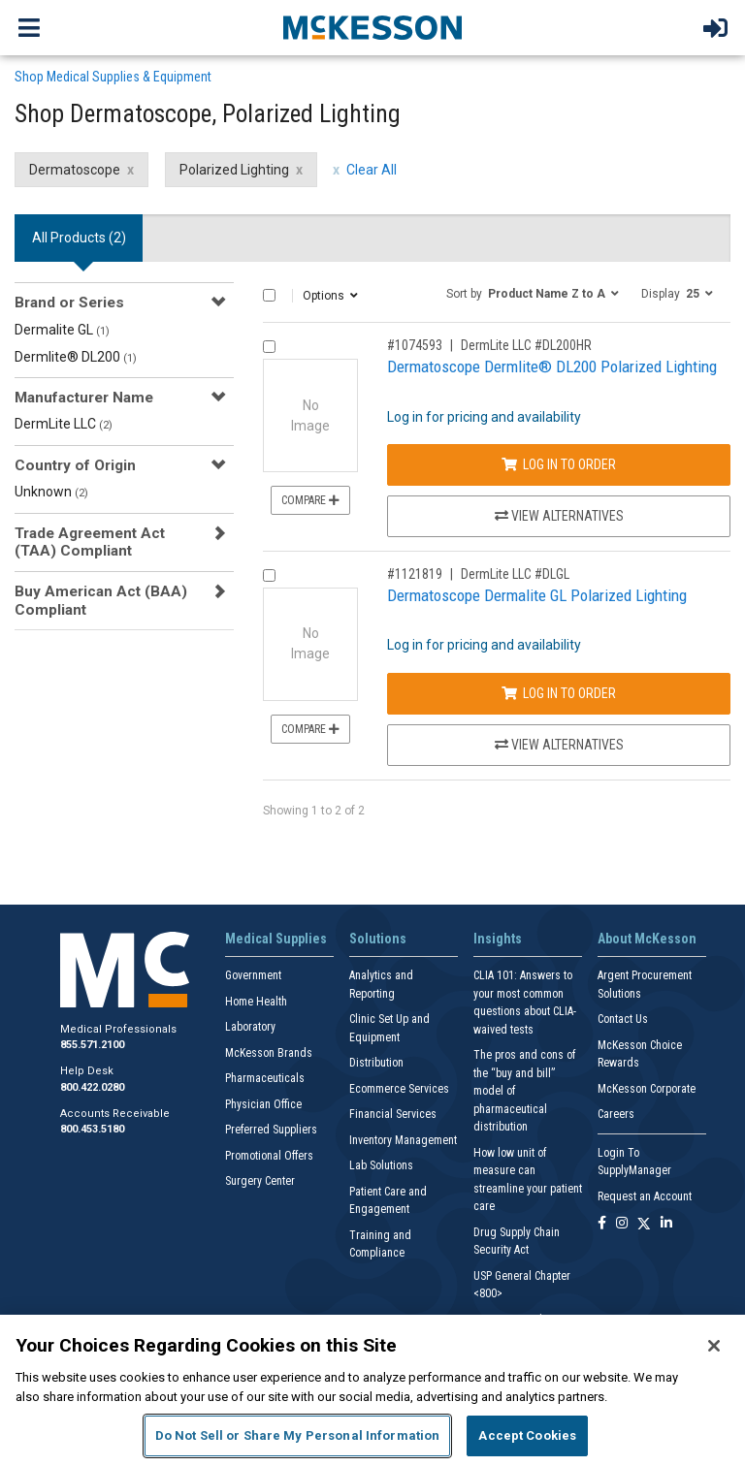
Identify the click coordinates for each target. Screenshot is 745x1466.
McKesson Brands (268, 1053)
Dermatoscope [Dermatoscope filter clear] (74, 169)
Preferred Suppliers (271, 1129)
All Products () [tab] (79, 237)
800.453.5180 (92, 1129)
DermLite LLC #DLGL (515, 574)
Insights (497, 938)
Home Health (256, 1001)
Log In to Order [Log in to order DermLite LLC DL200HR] (559, 464)
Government (253, 975)
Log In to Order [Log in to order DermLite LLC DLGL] (559, 693)
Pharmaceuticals (265, 1078)
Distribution (376, 1062)
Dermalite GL (62, 329)
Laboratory (250, 1027)
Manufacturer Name (84, 397)
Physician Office (263, 1104)
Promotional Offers (269, 1156)
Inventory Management (403, 1140)
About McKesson (647, 938)
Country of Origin (75, 465)
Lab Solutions (381, 1165)
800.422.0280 (92, 1087)
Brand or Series (69, 302)
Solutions (377, 938)
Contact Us (623, 1019)
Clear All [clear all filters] (371, 169)
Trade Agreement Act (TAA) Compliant (90, 542)
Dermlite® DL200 (76, 357)
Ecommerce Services (399, 1089)
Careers (616, 1114)
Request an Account (645, 1196)
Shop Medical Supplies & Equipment (113, 76)
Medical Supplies (276, 938)
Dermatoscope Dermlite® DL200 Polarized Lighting (552, 366)
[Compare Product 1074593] (269, 346)
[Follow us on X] (644, 1224)
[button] (532, 293)
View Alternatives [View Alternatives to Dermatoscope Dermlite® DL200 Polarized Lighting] (559, 516)
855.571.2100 (92, 1044)
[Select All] (269, 295)
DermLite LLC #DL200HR (526, 345)
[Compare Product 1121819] (269, 575)
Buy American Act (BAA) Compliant (101, 600)
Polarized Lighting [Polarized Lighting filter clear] (234, 169)
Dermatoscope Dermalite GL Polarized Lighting (537, 595)
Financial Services (393, 1114)
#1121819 (414, 574)
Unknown (51, 491)
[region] (372, 1390)
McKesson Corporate (647, 1089)
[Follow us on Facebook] (602, 1224)
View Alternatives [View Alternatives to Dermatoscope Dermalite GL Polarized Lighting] (559, 744)
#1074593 (414, 345)
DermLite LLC (64, 423)
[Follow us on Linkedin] (666, 1224)
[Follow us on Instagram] (622, 1224)
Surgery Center (260, 1181)
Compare (310, 500)
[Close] (714, 1345)
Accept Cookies (527, 1435)
